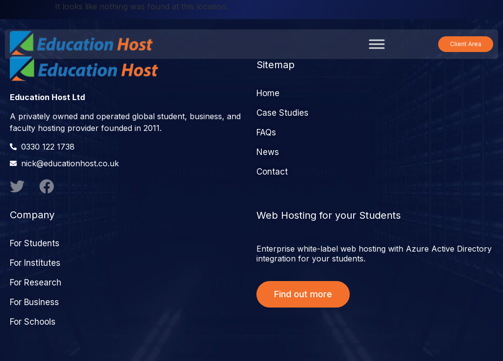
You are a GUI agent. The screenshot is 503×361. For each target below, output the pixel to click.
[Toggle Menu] (377, 44)
